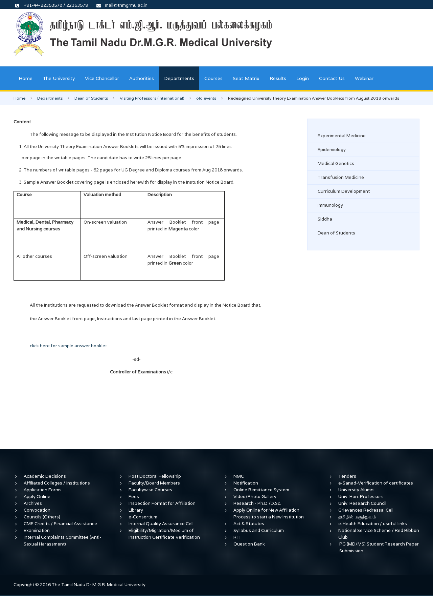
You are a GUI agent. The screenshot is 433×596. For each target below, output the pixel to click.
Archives (33, 503)
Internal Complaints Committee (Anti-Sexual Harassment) (62, 540)
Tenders (347, 476)
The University (59, 78)
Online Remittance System (261, 490)
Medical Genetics (336, 163)
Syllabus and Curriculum (258, 530)
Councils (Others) (42, 517)
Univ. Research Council (362, 503)
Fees (134, 496)
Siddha (325, 219)
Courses (213, 78)
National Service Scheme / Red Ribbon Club (378, 534)
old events (206, 98)
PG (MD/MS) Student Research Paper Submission (379, 547)
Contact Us (332, 78)
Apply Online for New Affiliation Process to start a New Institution (269, 513)
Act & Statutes (248, 524)
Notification (245, 483)
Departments (179, 78)
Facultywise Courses (150, 490)
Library (136, 510)
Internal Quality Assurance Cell (161, 524)
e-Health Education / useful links (372, 524)
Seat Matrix (246, 78)
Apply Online (37, 496)
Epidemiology (332, 149)
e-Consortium (143, 517)
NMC (238, 476)
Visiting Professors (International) (152, 98)
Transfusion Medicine (341, 177)
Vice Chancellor (102, 78)
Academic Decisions (45, 476)
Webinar (364, 78)
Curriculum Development (344, 191)
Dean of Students (91, 98)
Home (25, 78)
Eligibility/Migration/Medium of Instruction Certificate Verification (164, 534)
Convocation (37, 510)
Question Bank (249, 544)
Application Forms (43, 490)
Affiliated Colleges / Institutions (57, 483)
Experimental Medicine (342, 136)
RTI (237, 537)
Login (302, 78)
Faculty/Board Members (154, 483)
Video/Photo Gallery (254, 496)
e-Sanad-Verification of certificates (375, 483)
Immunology (330, 205)
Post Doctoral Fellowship (155, 476)
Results (278, 78)
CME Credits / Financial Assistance (60, 524)
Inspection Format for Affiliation (162, 503)
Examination (37, 530)
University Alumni (356, 490)
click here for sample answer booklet (68, 346)
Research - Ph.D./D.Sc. (257, 503)
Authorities (141, 78)
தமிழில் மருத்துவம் (357, 517)
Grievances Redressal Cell (365, 510)
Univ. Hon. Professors (361, 496)
